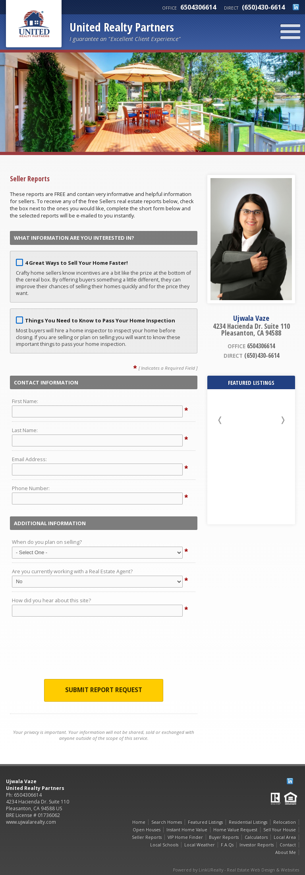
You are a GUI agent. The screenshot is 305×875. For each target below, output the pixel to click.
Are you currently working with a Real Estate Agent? (72, 571)
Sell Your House (279, 829)
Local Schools (164, 845)
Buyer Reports (224, 837)
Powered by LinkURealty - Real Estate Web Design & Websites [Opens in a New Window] (236, 870)
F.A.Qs (227, 845)
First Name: (25, 401)
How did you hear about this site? (51, 600)
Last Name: (25, 430)
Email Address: (29, 459)
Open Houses (146, 829)
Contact (288, 845)
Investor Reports (256, 845)
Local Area (285, 837)
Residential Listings (248, 822)
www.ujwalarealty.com (31, 822)
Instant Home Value (186, 829)
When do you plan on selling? (47, 541)
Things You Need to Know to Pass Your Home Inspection (100, 320)
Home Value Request (235, 829)
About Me (285, 852)
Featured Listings (205, 822)
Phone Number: (31, 488)
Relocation (284, 822)
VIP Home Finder (185, 837)
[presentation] (103, 649)
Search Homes (166, 822)
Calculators (256, 837)
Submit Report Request (103, 690)
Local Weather (199, 845)
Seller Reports (147, 837)
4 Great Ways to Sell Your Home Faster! (76, 262)
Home (138, 822)
